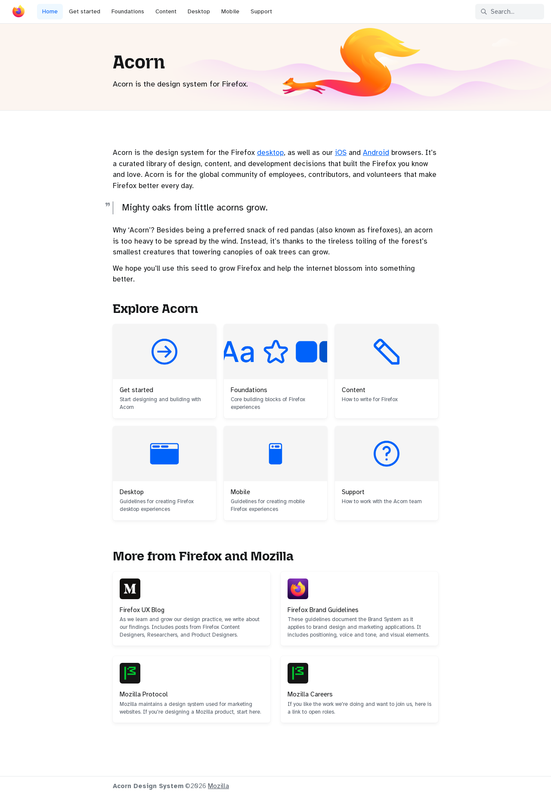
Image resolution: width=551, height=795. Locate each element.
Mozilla (218, 786)
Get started (84, 11)
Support (261, 11)
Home (50, 11)
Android (376, 152)
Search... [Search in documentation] (497, 11)
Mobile (230, 11)
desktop (270, 152)
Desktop (199, 11)
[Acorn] (18, 13)
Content (165, 11)
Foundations (127, 11)
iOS (341, 152)
